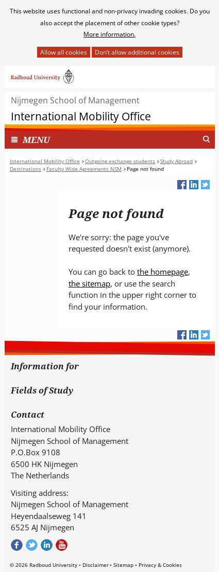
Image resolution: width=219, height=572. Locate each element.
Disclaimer (95, 564)
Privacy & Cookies (160, 564)
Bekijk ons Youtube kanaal (62, 545)
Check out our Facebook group (17, 545)
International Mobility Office (81, 116)
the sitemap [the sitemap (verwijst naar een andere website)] (89, 283)
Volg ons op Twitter (32, 545)
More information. (109, 34)
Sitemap (123, 564)
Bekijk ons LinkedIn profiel (47, 545)
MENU (36, 140)
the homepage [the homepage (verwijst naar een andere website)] (162, 271)
